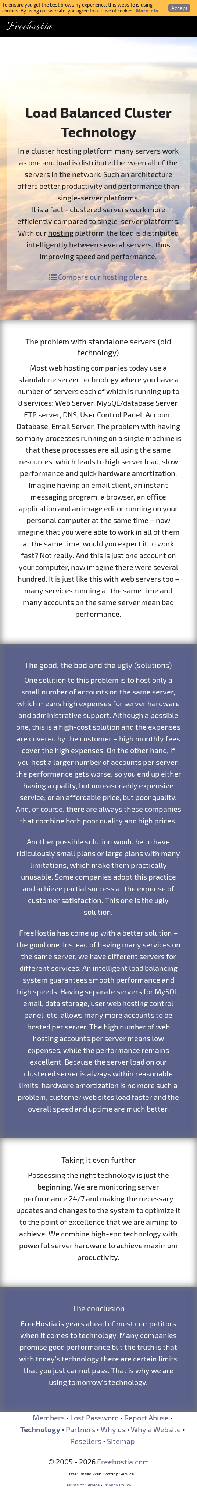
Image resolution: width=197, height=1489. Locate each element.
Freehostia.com (123, 1461)
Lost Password (94, 1417)
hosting (61, 232)
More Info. (148, 10)
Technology (40, 1429)
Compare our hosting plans (98, 276)
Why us (113, 1429)
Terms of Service (83, 1484)
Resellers (85, 1441)
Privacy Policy (117, 1484)
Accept (179, 8)
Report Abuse (146, 1417)
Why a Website (156, 1429)
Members (49, 1417)
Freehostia (29, 27)
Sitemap (121, 1441)
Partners (80, 1429)
